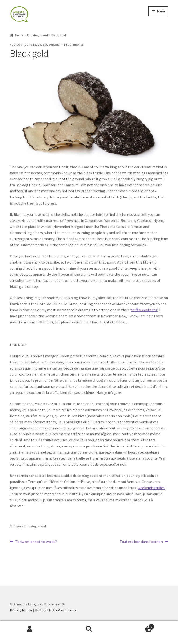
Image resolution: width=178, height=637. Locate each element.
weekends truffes (151, 487)
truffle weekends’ (144, 310)
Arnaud (54, 44)
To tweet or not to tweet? (36, 542)
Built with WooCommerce (55, 610)
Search (89, 629)
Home (19, 35)
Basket (136, 626)
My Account (29, 629)
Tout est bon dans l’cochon (141, 542)
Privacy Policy (21, 610)
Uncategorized (37, 35)
